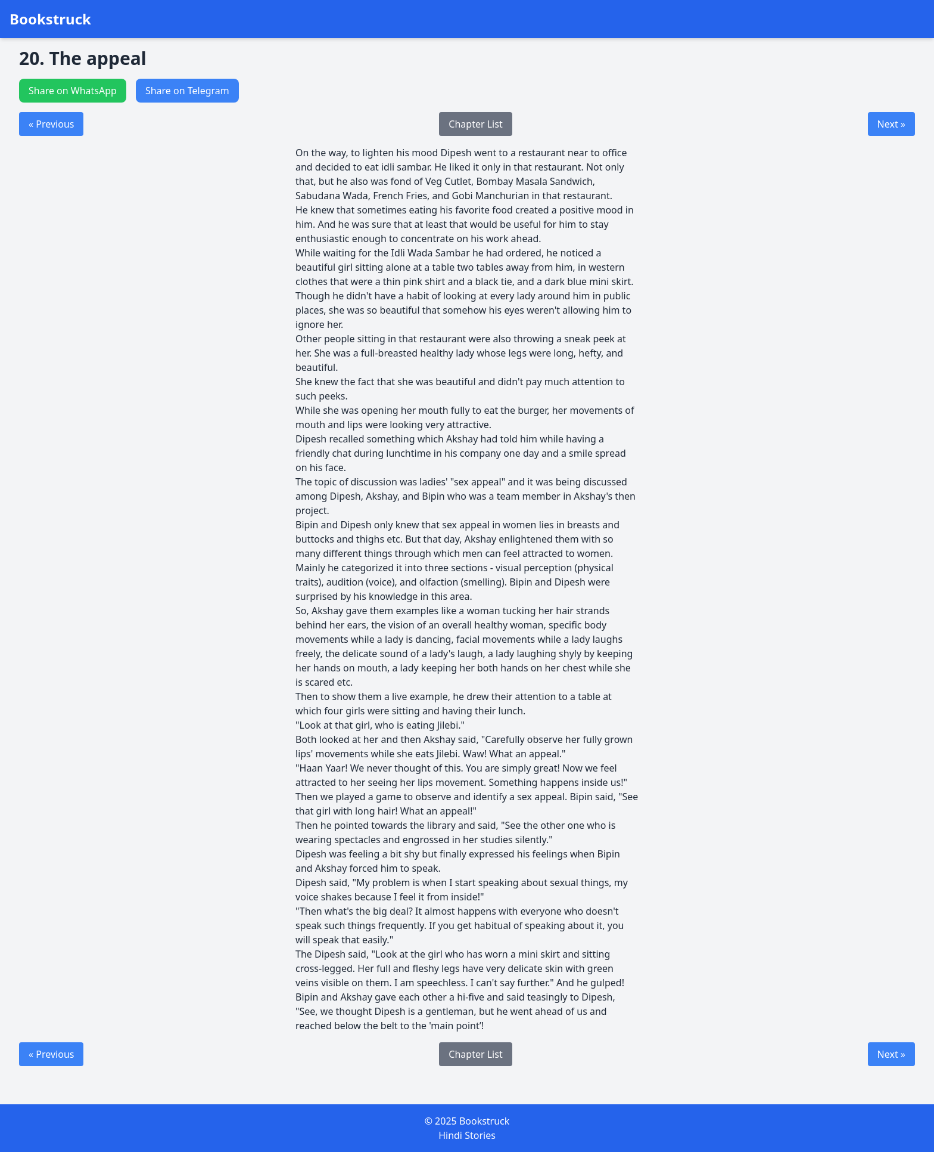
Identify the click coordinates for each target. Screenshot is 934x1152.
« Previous (51, 124)
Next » (891, 124)
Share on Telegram (187, 90)
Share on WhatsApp (73, 90)
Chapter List (475, 124)
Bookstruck (50, 19)
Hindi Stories (467, 1135)
